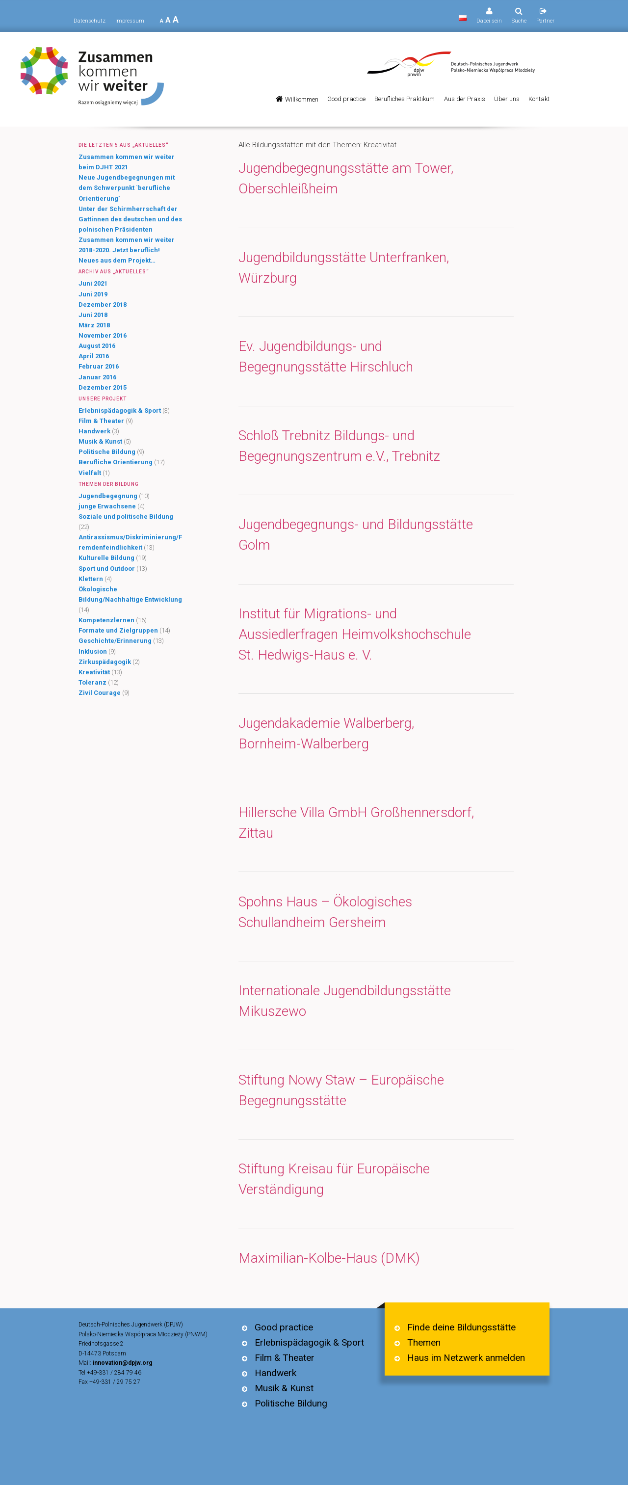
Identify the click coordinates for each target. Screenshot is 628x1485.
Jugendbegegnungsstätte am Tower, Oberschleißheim (345, 178)
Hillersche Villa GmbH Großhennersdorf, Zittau (356, 822)
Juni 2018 (92, 314)
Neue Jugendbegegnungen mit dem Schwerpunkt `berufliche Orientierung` (126, 188)
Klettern (90, 579)
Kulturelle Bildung (106, 557)
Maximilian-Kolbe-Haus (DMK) (329, 1258)
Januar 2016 (97, 377)
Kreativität (94, 672)
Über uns (507, 99)
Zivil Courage (99, 692)
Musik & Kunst (100, 441)
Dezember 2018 (102, 304)
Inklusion (92, 651)
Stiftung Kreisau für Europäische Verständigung (334, 1179)
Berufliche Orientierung (115, 462)
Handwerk (94, 431)
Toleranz (92, 682)
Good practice (346, 99)
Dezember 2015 (102, 387)
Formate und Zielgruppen (118, 630)
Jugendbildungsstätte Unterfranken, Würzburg (343, 267)
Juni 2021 (92, 283)
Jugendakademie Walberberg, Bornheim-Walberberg (326, 733)
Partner (545, 21)
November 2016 (102, 335)
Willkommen (301, 99)
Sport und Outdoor (106, 568)
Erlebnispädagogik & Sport (119, 410)
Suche (519, 21)
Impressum (129, 21)
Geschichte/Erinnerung (115, 640)
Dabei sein (489, 21)
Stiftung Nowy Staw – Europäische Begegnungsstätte (341, 1090)
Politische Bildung (106, 451)
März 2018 (94, 325)
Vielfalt (89, 473)
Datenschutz (89, 21)
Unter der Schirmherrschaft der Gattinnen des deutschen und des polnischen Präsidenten (130, 219)
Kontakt (539, 99)
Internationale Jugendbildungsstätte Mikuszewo (344, 1000)
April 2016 (93, 356)
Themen (424, 1342)
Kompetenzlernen (106, 620)
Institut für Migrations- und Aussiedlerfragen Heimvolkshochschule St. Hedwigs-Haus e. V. (354, 634)
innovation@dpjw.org (122, 1362)
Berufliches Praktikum (404, 99)
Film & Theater (101, 420)
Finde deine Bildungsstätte (461, 1327)
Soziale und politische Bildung (125, 516)
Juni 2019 (92, 294)
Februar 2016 (98, 366)
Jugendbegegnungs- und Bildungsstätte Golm (355, 534)
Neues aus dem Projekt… (117, 260)
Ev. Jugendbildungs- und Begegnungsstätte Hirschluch (325, 356)
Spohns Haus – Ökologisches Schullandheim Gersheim (325, 912)
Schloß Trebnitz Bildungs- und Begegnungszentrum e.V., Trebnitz (339, 445)
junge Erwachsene (107, 506)
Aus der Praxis (464, 99)
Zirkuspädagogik (104, 661)
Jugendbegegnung (107, 496)
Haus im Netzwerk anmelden (466, 1357)
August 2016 (96, 345)
